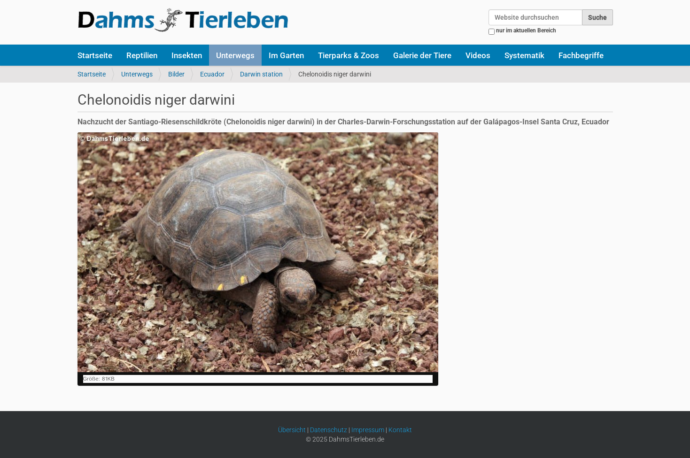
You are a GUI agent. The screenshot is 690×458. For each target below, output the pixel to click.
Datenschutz (328, 430)
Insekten (186, 55)
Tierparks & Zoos (348, 55)
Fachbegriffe (581, 55)
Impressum (367, 430)
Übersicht (292, 430)
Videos (477, 55)
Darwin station (261, 74)
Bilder (176, 74)
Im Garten (286, 55)
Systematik (524, 55)
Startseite (95, 55)
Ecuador (212, 74)
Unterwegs (235, 55)
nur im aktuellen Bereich (526, 30)
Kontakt (400, 430)
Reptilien (141, 55)
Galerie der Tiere (422, 55)
